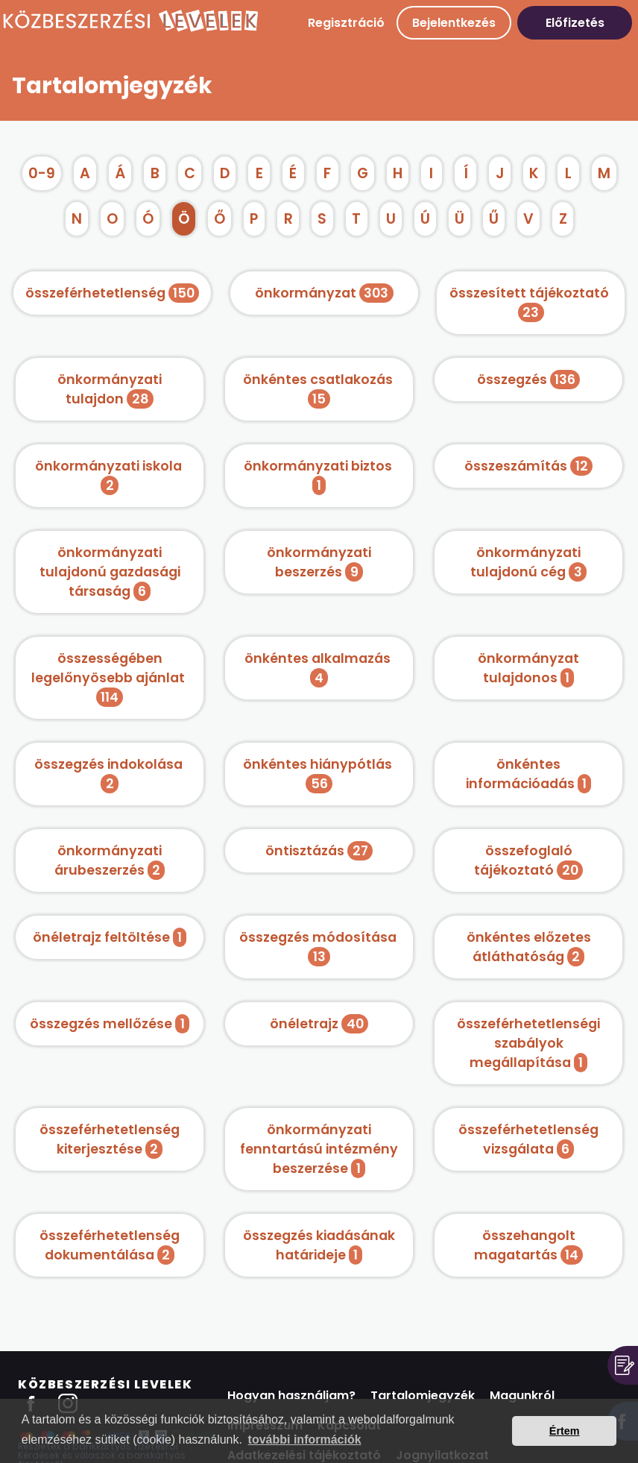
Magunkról (522, 1395)
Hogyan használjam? (291, 1395)
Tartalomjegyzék (422, 1395)
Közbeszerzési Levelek (105, 1384)
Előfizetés (575, 22)
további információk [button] (304, 1439)
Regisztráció (346, 22)
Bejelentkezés (454, 22)
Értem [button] (564, 1431)
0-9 (41, 173)
